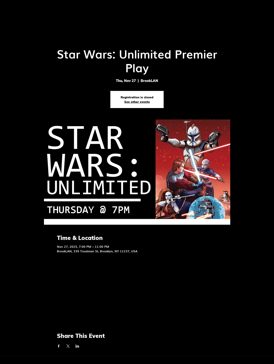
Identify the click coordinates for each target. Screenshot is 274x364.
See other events (137, 102)
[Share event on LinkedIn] (77, 346)
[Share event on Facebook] (59, 346)
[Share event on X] (68, 346)
